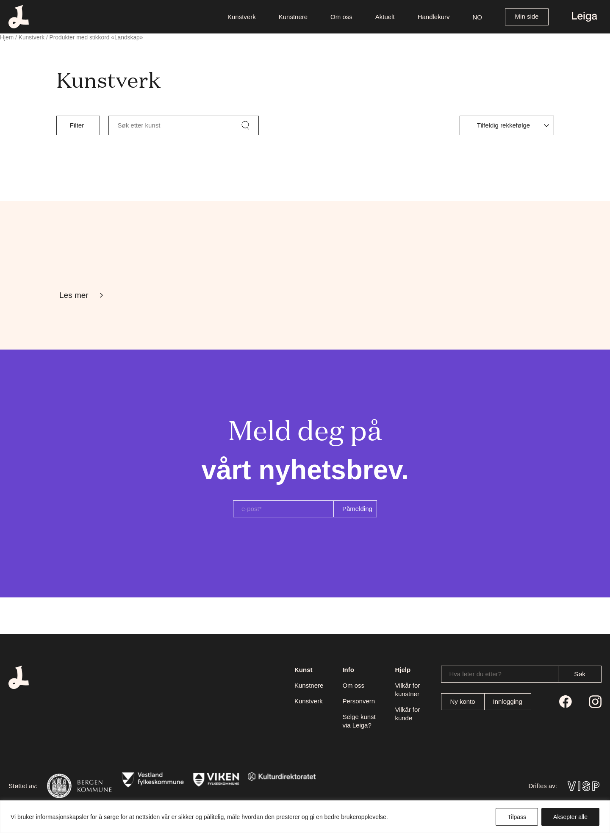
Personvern (358, 701)
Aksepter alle (570, 817)
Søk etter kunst (139, 125)
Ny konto (462, 701)
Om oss (353, 685)
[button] (477, 16)
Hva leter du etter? (475, 674)
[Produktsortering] (507, 125)
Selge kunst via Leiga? (358, 721)
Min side (527, 16)
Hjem (7, 37)
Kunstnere (308, 685)
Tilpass (516, 817)
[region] (305, 816)
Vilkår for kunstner (407, 689)
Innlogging (507, 701)
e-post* (251, 508)
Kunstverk (31, 37)
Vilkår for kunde (407, 714)
